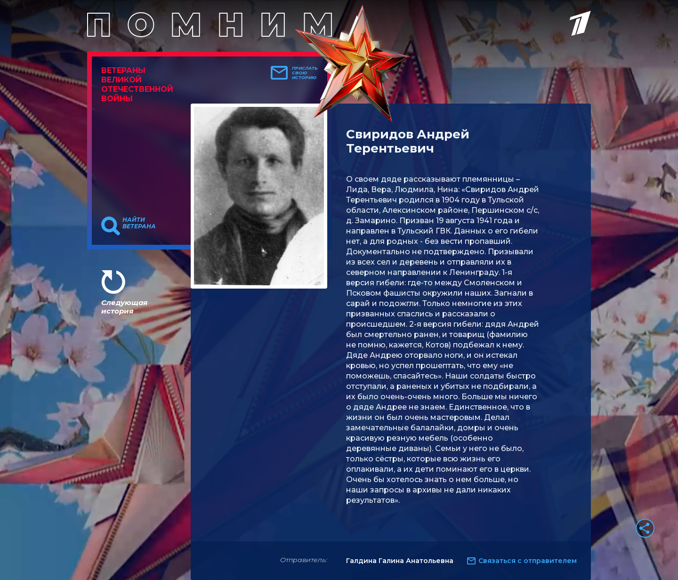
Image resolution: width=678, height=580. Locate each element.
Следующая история (124, 306)
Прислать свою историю (305, 73)
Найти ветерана (139, 223)
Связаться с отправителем (527, 560)
